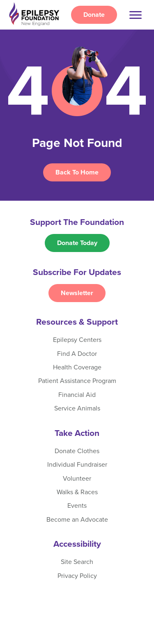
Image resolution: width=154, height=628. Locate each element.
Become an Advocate (77, 520)
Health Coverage (77, 367)
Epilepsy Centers (77, 340)
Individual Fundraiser (77, 465)
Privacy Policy (77, 576)
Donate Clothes (77, 451)
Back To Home (77, 172)
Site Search (77, 562)
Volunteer (77, 478)
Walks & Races (77, 492)
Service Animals (77, 408)
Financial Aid (77, 395)
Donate (94, 15)
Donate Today (77, 243)
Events (77, 506)
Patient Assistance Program (77, 381)
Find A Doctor (77, 354)
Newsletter (77, 293)
